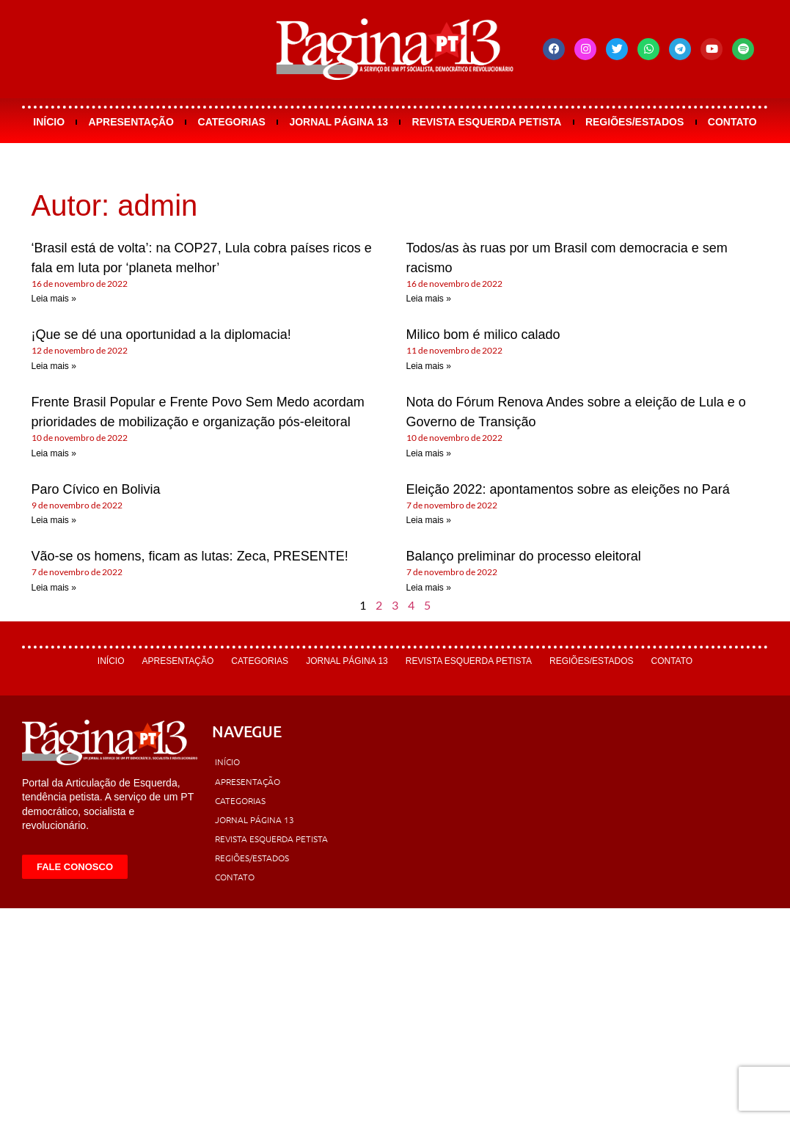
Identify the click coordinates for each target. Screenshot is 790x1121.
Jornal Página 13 (338, 122)
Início (49, 122)
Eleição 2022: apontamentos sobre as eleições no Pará (568, 489)
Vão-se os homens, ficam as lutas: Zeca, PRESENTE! (190, 556)
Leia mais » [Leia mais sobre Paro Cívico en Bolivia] (54, 520)
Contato (732, 122)
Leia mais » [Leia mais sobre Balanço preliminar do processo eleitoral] (428, 588)
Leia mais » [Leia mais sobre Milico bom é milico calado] (428, 366)
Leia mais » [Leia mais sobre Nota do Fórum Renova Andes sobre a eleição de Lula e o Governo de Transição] (428, 453)
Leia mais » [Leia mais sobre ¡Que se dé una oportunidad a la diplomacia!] (54, 366)
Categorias (232, 122)
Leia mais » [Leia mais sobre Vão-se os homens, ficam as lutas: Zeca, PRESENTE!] (54, 588)
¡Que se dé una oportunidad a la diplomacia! (161, 334)
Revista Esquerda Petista (487, 122)
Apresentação (131, 122)
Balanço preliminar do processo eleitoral (523, 556)
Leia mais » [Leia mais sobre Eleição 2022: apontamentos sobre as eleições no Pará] (428, 520)
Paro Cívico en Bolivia (96, 489)
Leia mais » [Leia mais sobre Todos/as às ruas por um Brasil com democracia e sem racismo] (428, 298)
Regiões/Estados (634, 122)
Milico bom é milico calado (483, 334)
